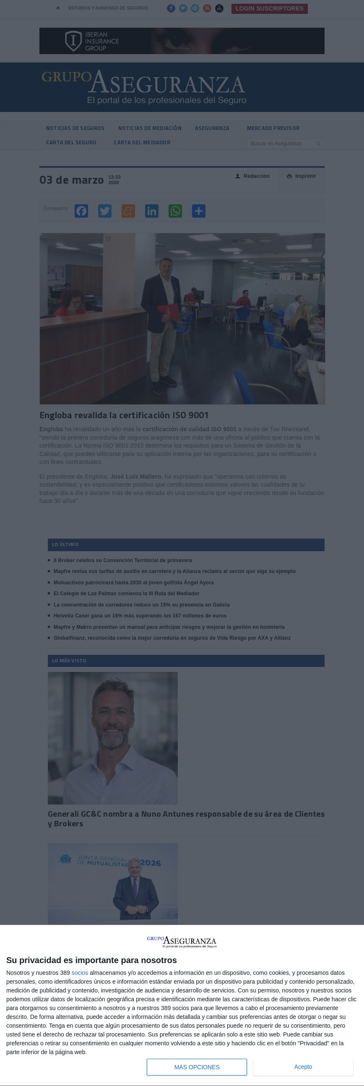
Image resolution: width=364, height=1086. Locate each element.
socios (80, 973)
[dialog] (182, 1005)
